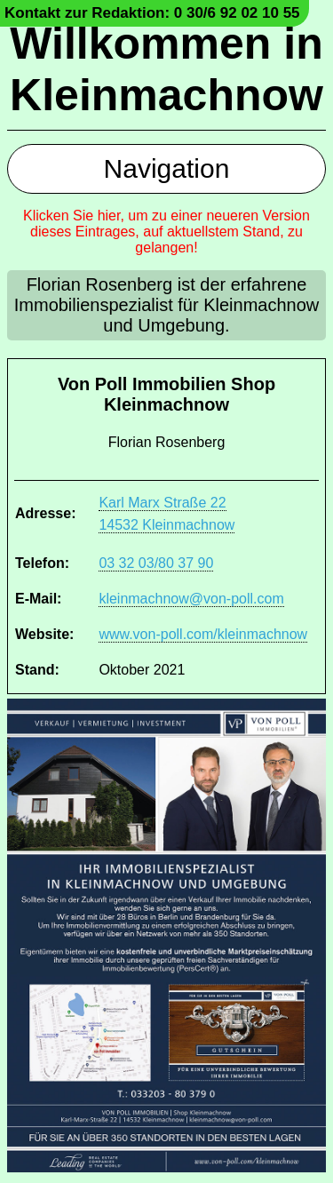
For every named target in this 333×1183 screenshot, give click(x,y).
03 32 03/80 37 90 (156, 563)
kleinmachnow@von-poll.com (191, 598)
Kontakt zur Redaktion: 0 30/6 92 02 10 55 (152, 12)
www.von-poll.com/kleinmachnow (203, 634)
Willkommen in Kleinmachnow (166, 69)
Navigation (167, 168)
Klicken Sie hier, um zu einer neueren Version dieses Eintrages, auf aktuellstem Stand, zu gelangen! (166, 231)
